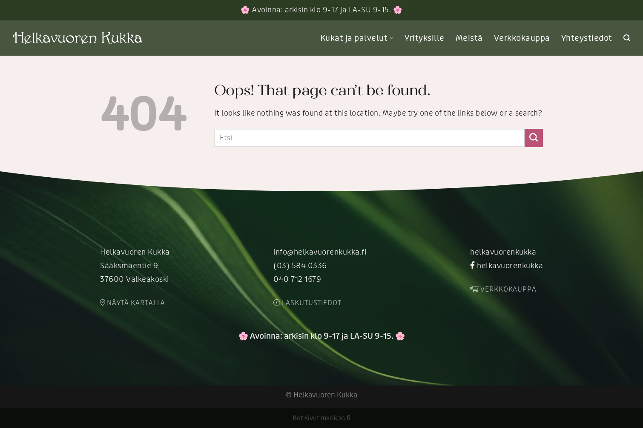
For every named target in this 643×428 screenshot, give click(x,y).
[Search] (627, 38)
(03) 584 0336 (300, 266)
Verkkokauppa (522, 38)
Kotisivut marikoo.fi (321, 418)
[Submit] (534, 138)
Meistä (469, 38)
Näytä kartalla (132, 303)
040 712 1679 (297, 279)
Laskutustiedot (307, 303)
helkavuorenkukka (503, 252)
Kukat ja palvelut (356, 38)
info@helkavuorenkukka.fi (319, 252)
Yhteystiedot (586, 38)
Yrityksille (425, 38)
